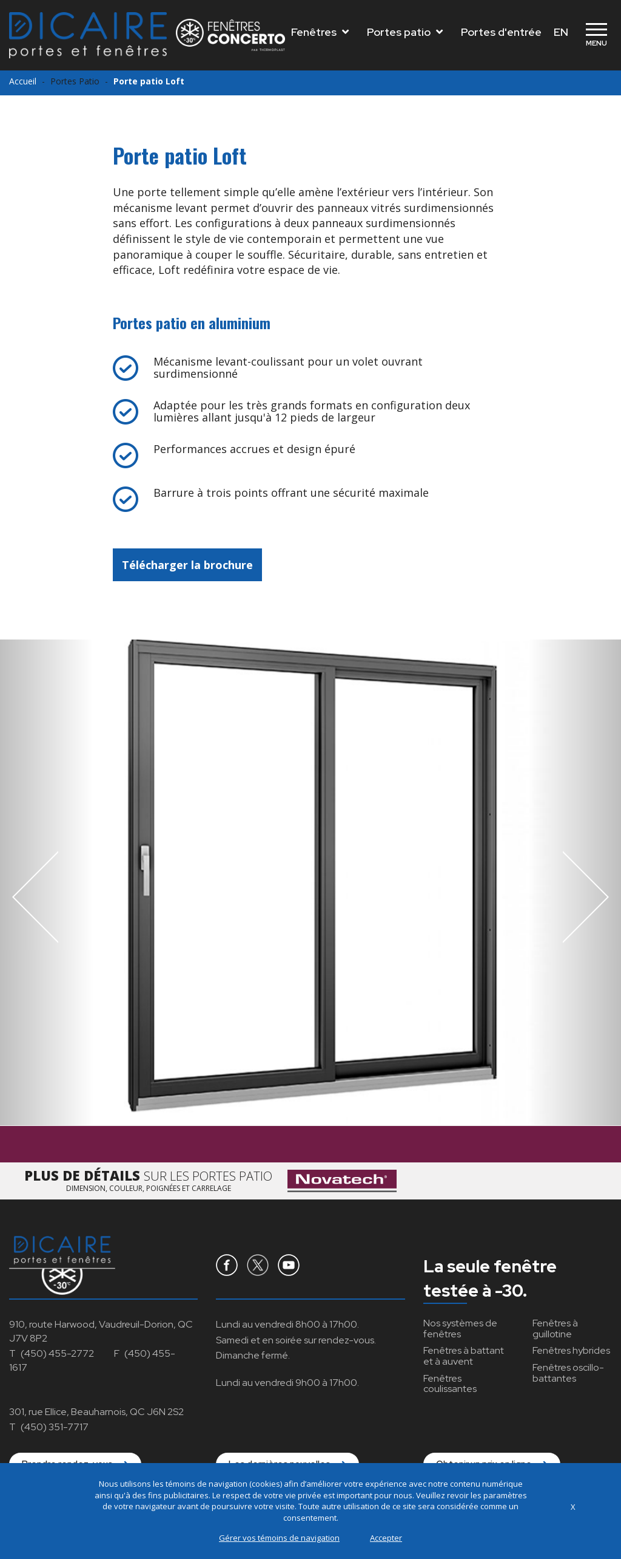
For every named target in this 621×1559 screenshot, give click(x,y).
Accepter (386, 1537)
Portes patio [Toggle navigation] (405, 32)
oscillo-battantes (568, 1373)
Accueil (22, 81)
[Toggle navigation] (596, 35)
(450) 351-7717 (55, 1427)
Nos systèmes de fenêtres (460, 1328)
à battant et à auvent (463, 1356)
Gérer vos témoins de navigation (279, 1537)
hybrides (571, 1350)
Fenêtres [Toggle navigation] (320, 32)
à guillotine (555, 1328)
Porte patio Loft (148, 81)
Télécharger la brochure (187, 565)
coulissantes (450, 1384)
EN (561, 32)
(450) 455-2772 (57, 1353)
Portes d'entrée (501, 32)
